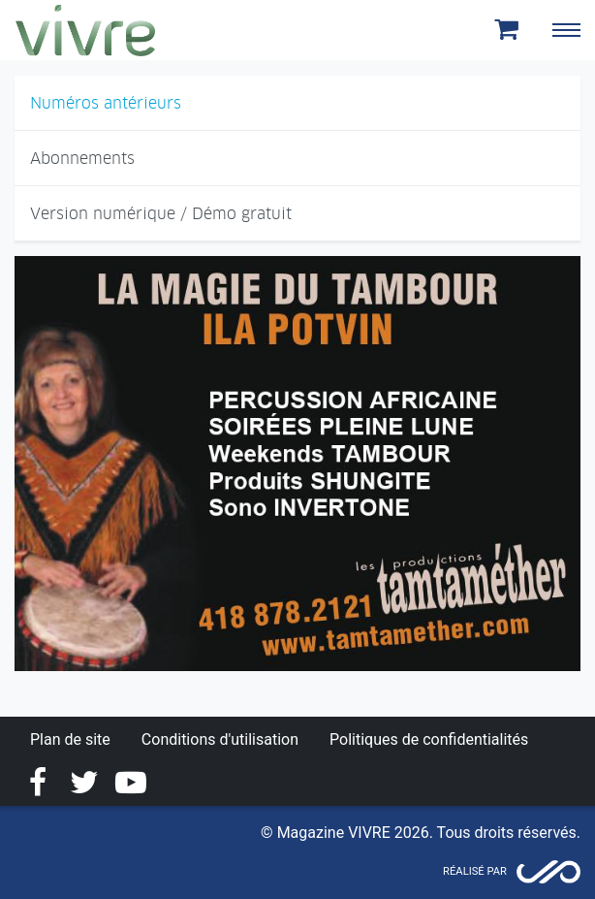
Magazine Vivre (85, 30)
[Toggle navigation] (566, 30)
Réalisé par (475, 871)
